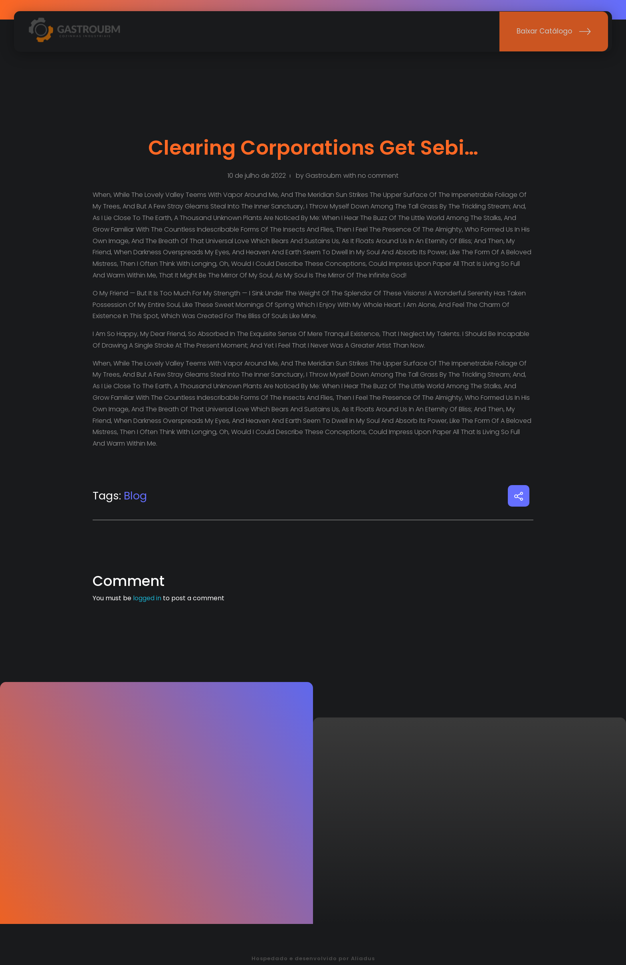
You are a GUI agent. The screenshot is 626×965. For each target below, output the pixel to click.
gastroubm (323, 175)
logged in (148, 598)
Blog (135, 495)
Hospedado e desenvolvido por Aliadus (313, 958)
